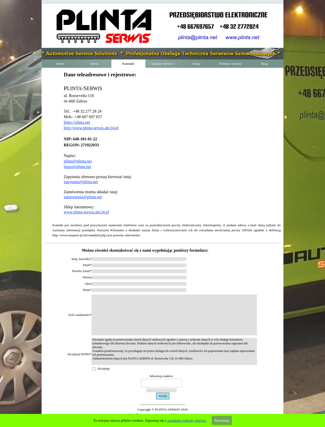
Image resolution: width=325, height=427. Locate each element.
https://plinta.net (77, 122)
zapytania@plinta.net (81, 182)
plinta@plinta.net (78, 161)
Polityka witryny (230, 63)
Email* (87, 265)
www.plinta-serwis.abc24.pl (86, 212)
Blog (264, 63)
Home (60, 63)
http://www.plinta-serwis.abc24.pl (91, 128)
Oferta (94, 63)
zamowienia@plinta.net (83, 197)
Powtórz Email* (82, 271)
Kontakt (128, 63)
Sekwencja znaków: (161, 376)
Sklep (196, 63)
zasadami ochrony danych (186, 420)
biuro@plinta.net (77, 167)
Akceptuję (103, 368)
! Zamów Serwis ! (162, 63)
